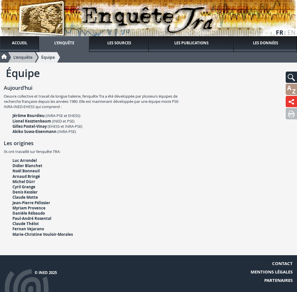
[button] (291, 77)
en (291, 32)
